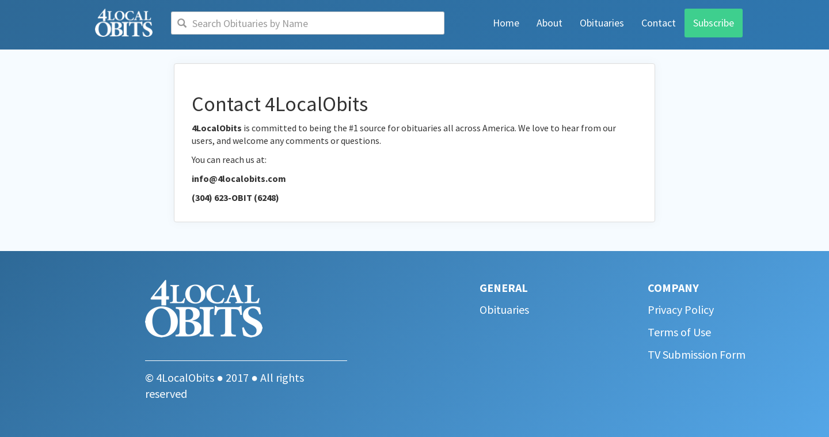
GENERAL (504, 287)
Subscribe (713, 22)
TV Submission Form (697, 354)
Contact (658, 22)
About (549, 22)
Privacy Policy (681, 309)
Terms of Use (679, 332)
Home (506, 22)
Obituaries (602, 22)
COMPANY (673, 287)
